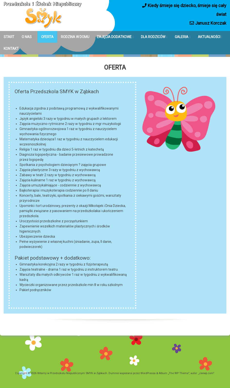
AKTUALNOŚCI (209, 37)
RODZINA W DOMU (75, 37)
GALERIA (181, 37)
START (9, 37)
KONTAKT (11, 49)
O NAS (27, 37)
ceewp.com (206, 373)
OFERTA (47, 37)
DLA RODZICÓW (153, 37)
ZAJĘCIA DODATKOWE (114, 37)
